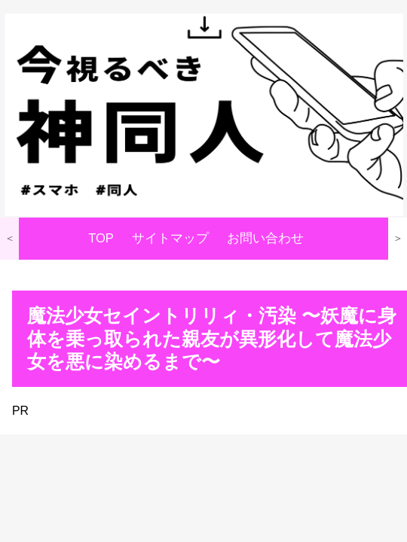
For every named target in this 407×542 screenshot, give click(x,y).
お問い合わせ (265, 238)
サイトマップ (170, 238)
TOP (101, 238)
